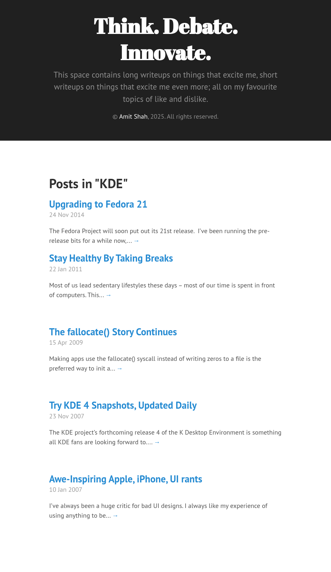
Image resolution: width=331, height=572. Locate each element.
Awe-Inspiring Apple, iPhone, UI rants (125, 478)
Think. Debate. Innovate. (165, 39)
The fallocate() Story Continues (113, 331)
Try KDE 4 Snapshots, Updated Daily (123, 405)
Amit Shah (133, 116)
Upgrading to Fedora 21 (98, 204)
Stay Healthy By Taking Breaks (111, 258)
